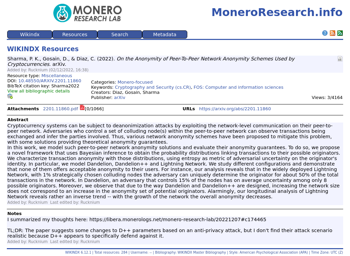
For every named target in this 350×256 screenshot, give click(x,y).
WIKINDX (72, 252)
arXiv (119, 97)
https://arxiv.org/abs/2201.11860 (235, 108)
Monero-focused (135, 82)
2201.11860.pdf (60, 108)
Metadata (164, 34)
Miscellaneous (56, 75)
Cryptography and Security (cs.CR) (153, 87)
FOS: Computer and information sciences (239, 87)
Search (119, 34)
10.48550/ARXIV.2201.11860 (49, 80)
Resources (75, 34)
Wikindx (30, 34)
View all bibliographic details (38, 91)
